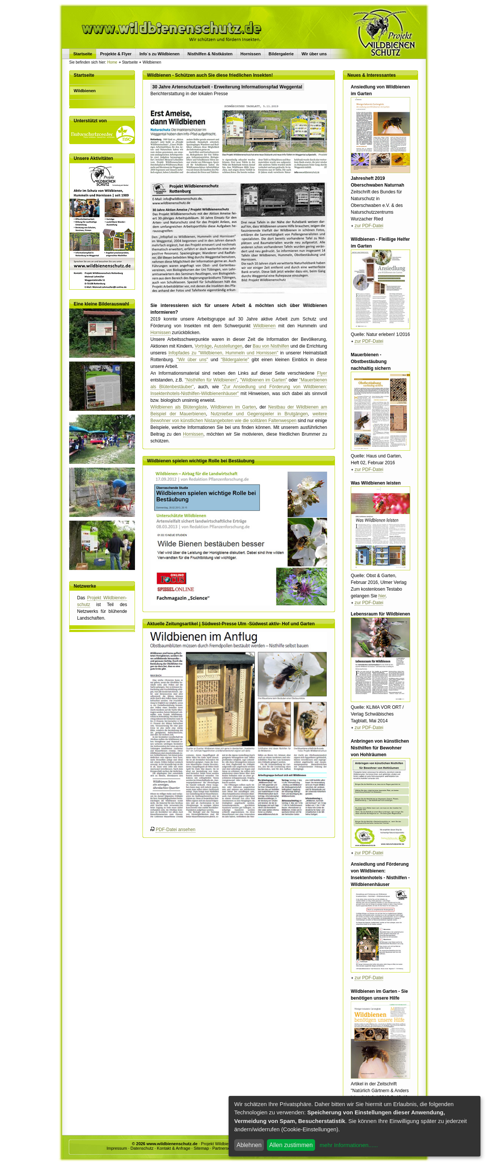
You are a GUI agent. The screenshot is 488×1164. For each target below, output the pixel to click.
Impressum (116, 1148)
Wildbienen (264, 325)
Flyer (322, 373)
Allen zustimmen (291, 1145)
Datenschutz (141, 1148)
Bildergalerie (281, 54)
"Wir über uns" (192, 359)
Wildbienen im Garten (233, 407)
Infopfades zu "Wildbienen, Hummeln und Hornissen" (223, 353)
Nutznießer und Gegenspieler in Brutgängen (259, 413)
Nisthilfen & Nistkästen (210, 54)
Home (112, 62)
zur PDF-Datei (369, 225)
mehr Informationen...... (349, 1145)
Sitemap (201, 1148)
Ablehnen (249, 1145)
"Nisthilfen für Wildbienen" (211, 380)
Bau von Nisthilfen (271, 346)
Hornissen (251, 54)
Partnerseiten (224, 1148)
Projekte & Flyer (116, 54)
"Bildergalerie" (235, 359)
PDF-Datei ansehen (175, 829)
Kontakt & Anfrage (173, 1148)
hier (381, 596)
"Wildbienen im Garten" (263, 380)
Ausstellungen (228, 346)
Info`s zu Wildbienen (159, 54)
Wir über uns (314, 54)
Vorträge (203, 346)
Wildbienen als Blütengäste (178, 407)
